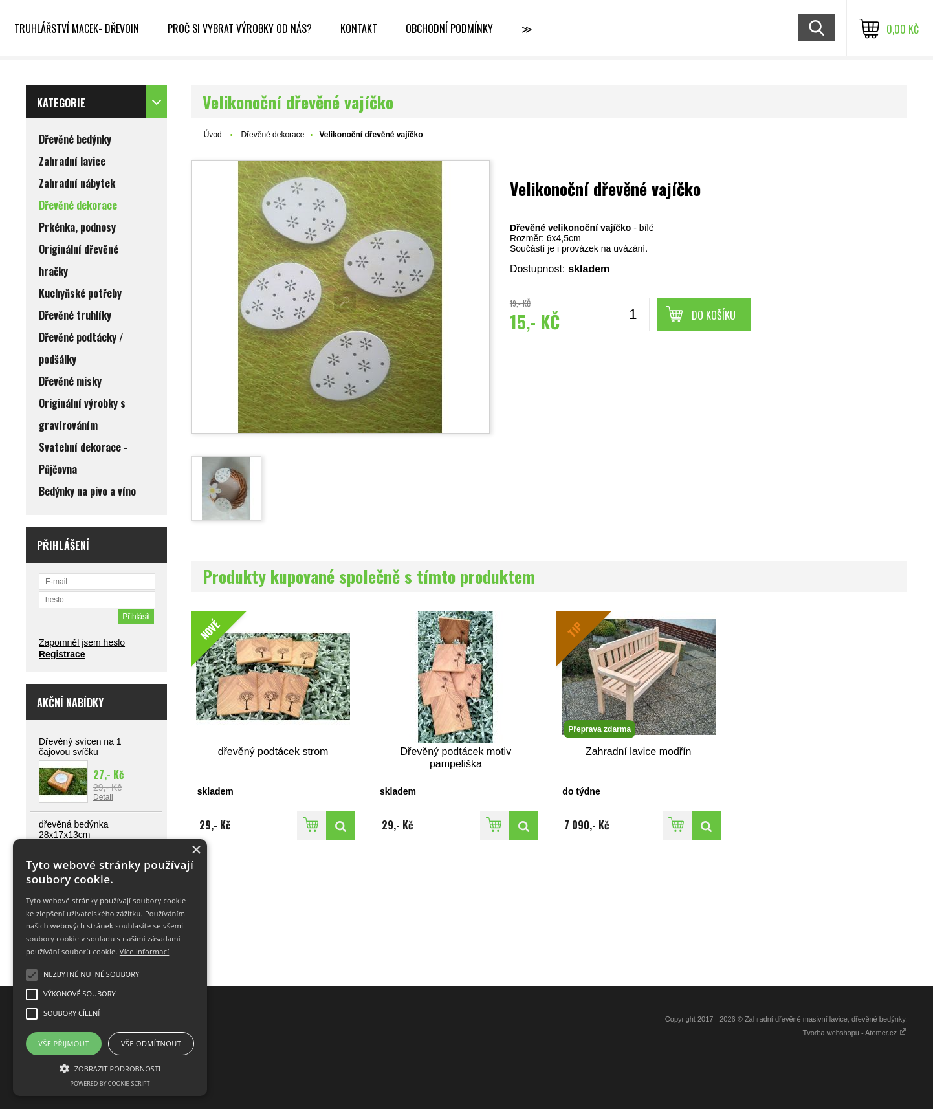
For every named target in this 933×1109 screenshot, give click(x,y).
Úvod (213, 134)
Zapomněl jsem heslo (82, 642)
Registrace (62, 654)
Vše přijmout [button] (63, 1043)
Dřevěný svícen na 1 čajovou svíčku (80, 746)
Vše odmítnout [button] (151, 1043)
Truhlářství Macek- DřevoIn (76, 28)
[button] (110, 1067)
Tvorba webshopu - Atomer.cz (854, 1033)
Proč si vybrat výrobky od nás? (240, 28)
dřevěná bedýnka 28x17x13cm (73, 829)
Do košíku (714, 315)
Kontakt (358, 28)
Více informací (145, 951)
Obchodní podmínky (449, 28)
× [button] (196, 850)
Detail (103, 797)
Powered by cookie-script (110, 1083)
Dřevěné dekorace (272, 134)
